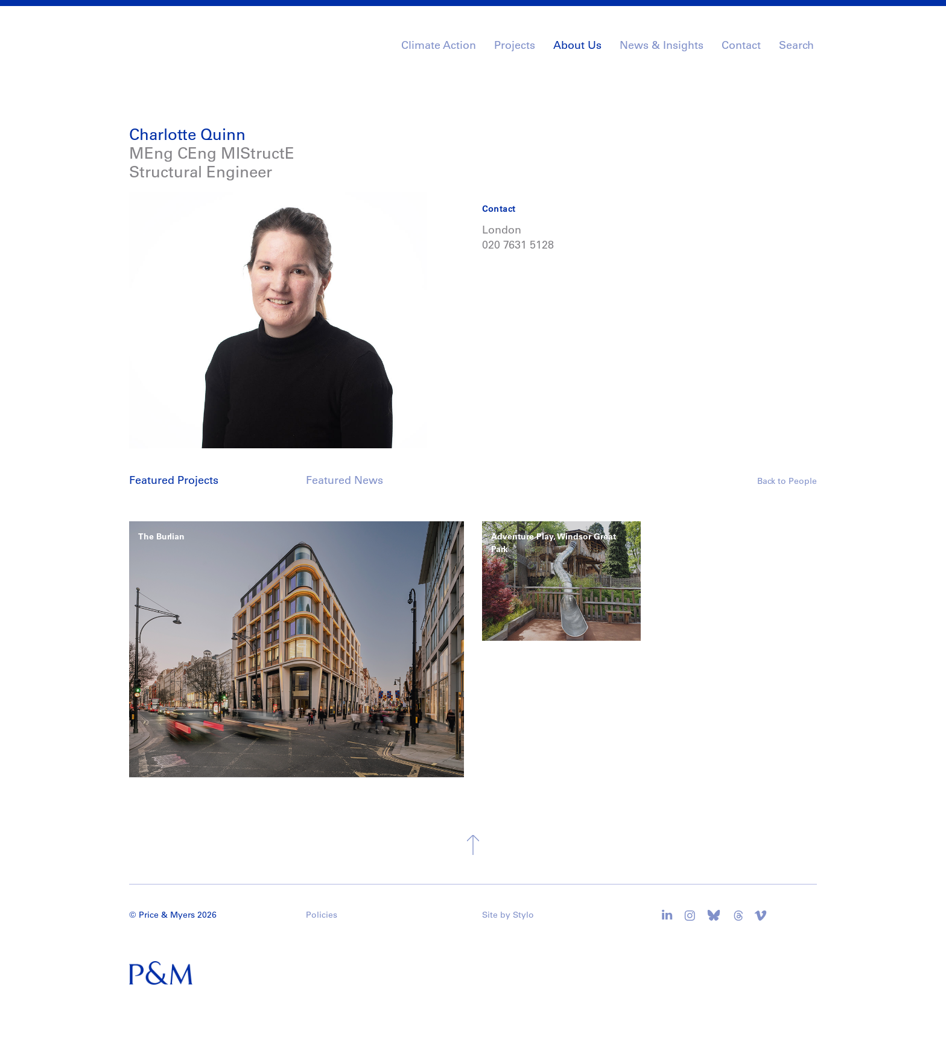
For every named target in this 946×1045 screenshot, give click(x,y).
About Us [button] (577, 45)
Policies (321, 914)
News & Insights (661, 45)
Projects (514, 45)
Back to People (787, 480)
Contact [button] (741, 45)
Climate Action (438, 45)
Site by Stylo (508, 914)
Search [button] (796, 45)
